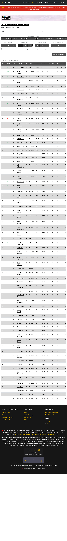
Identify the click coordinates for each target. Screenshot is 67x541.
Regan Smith (20, 327)
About (25, 412)
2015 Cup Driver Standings (17, 24)
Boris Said (20, 351)
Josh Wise (20, 238)
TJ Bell (19, 291)
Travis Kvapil (20, 368)
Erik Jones (20, 398)
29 (13, 45)
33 (37, 45)
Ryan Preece (20, 278)
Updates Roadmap (28, 415)
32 (30, 45)
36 (58, 45)
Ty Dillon (19, 319)
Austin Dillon (20, 157)
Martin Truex (20, 77)
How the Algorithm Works (51, 412)
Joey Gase (20, 387)
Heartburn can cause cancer (33, 461)
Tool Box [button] (25, 2)
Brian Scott (20, 315)
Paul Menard (20, 135)
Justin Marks (20, 360)
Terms (25, 422)
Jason (47, 421)
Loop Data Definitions (7, 417)
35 (46, 45)
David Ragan (20, 191)
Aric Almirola (20, 142)
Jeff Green (20, 394)
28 (8, 45)
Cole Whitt (20, 206)
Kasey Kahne (20, 146)
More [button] (62, 2)
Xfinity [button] (54, 2)
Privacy (25, 419)
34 (42, 45)
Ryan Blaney (20, 306)
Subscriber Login (6, 412)
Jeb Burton (20, 248)
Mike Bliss (19, 364)
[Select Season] (22, 31)
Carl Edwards (20, 90)
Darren (48, 424)
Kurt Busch (20, 86)
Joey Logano (20, 67)
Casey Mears (20, 161)
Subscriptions (27, 417)
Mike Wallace (20, 281)
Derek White (20, 390)
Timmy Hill (20, 383)
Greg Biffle (20, 154)
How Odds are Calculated (51, 415)
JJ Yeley (19, 323)
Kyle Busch (20, 108)
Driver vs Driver (6, 419)
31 (25, 45)
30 (20, 45)
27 (3, 45)
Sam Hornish (20, 182)
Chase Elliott (20, 330)
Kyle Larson (20, 150)
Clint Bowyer (20, 139)
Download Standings (59, 54)
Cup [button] (46, 2)
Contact (4, 415)
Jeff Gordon (20, 93)
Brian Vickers (20, 268)
